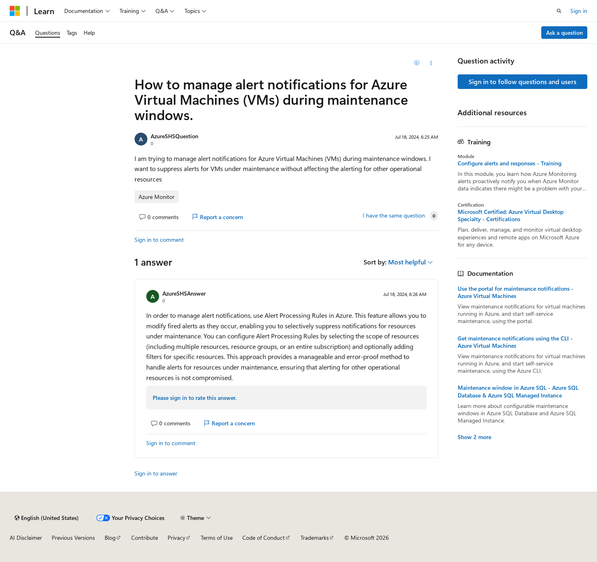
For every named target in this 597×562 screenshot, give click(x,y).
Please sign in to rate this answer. (194, 397)
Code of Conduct (263, 537)
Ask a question (564, 32)
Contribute (144, 537)
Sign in (578, 11)
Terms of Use (217, 537)
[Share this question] (431, 63)
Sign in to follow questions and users (522, 81)
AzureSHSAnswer (184, 293)
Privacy (176, 537)
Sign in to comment (159, 239)
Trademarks (315, 537)
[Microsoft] (15, 11)
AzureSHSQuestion (174, 136)
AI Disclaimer (26, 537)
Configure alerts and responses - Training (509, 163)
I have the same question (394, 215)
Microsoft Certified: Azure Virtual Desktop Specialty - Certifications (510, 215)
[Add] (417, 63)
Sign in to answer (156, 473)
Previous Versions (73, 537)
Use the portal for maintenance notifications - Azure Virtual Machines (516, 292)
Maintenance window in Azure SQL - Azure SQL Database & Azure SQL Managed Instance (518, 391)
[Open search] (559, 11)
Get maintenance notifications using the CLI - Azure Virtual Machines (515, 342)
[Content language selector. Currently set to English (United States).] (47, 517)
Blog (110, 537)
